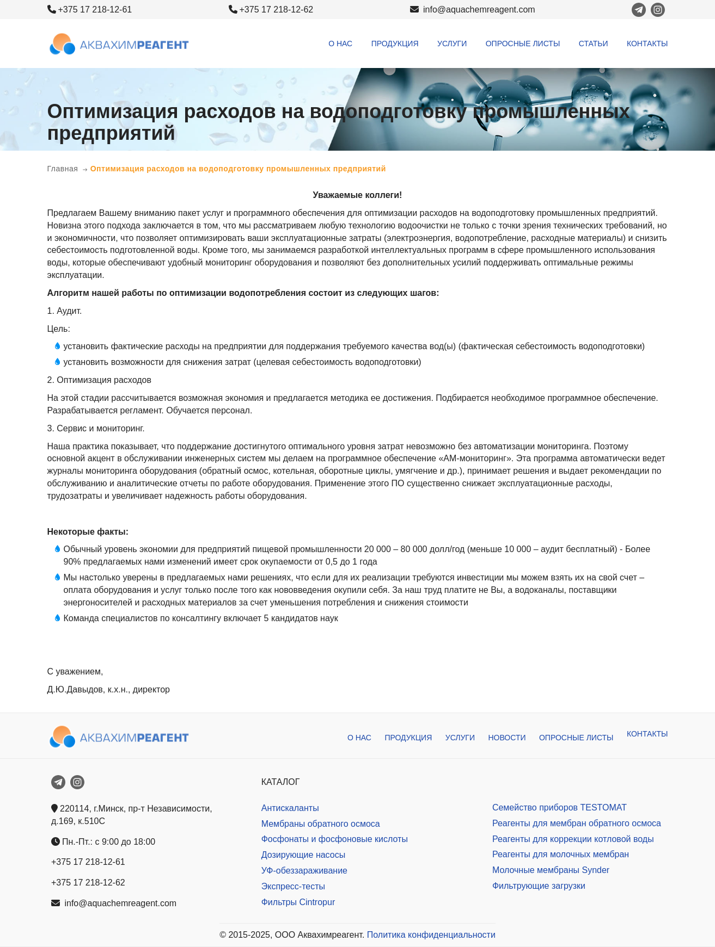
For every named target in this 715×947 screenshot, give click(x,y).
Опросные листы (523, 43)
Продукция (395, 43)
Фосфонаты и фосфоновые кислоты (334, 839)
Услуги (452, 43)
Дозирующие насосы (303, 854)
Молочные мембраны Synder (550, 870)
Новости (506, 737)
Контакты (647, 43)
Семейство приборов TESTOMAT (559, 807)
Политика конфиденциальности (431, 934)
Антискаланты (290, 808)
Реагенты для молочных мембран (560, 854)
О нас (340, 43)
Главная (62, 168)
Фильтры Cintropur (298, 902)
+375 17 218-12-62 (277, 9)
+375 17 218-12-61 (95, 9)
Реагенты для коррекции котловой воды (573, 839)
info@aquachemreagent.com (472, 9)
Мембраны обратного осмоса (320, 823)
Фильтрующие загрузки (538, 885)
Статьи (593, 43)
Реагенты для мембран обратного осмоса (576, 823)
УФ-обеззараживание (304, 870)
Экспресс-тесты (293, 886)
